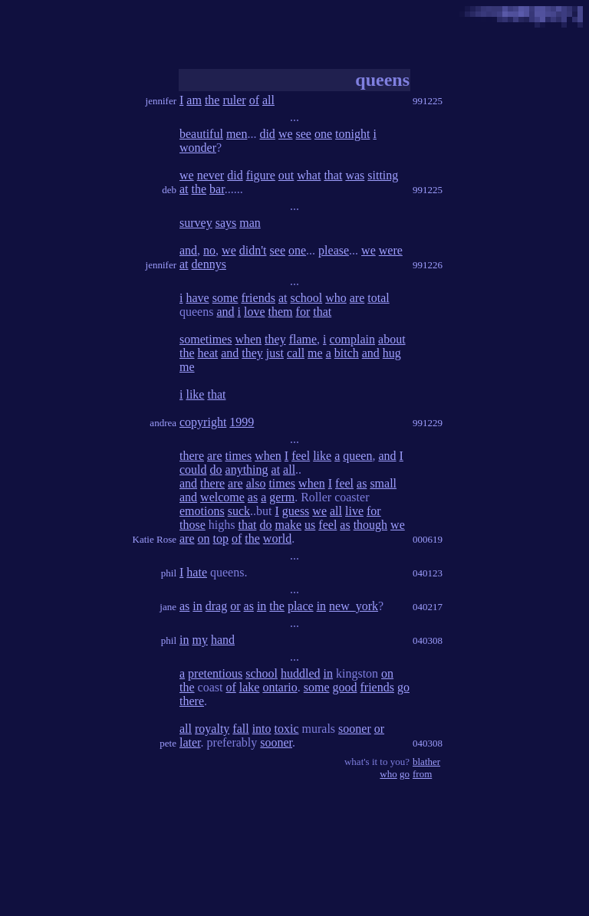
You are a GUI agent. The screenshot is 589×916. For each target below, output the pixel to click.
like (195, 394)
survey (195, 222)
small (383, 483)
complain (353, 339)
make (288, 524)
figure (260, 175)
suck (239, 510)
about (392, 339)
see (303, 133)
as (362, 483)
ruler (233, 100)
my (199, 639)
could (193, 469)
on (204, 538)
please (333, 250)
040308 (428, 640)
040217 (428, 606)
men (237, 133)
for (303, 311)
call (295, 353)
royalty (212, 728)
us (309, 524)
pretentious (215, 673)
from (422, 774)
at (184, 188)
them (280, 311)
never (211, 175)
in (197, 605)
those (192, 524)
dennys (209, 264)
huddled (301, 673)
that (333, 175)
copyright (202, 421)
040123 (428, 573)
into (261, 728)
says (226, 222)
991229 (428, 422)
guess (296, 510)
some (225, 297)
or (235, 605)
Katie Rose (154, 539)
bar (217, 188)
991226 (428, 265)
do (216, 469)
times (238, 455)
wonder (197, 147)
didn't (253, 250)
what (309, 175)
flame (303, 339)
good (345, 687)
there (191, 455)
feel (300, 455)
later (190, 742)
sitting (382, 175)
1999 (241, 421)
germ (281, 497)
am (194, 100)
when (248, 339)
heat (208, 353)
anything (246, 469)
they (275, 339)
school (306, 297)
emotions (202, 510)
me (315, 353)
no (209, 250)
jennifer (161, 101)
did (267, 133)
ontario (279, 687)
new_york (353, 605)
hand (223, 639)
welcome (222, 497)
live (354, 510)
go (403, 687)
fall (240, 728)
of (254, 100)
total (378, 297)
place (301, 605)
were (391, 250)
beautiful (201, 133)
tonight (352, 133)
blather (426, 761)
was (354, 175)
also (256, 483)
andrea (163, 422)
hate (196, 572)
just (275, 353)
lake (249, 687)
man (250, 222)
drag (216, 605)
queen (357, 455)
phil (168, 573)
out (286, 175)
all (268, 100)
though (370, 524)
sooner (354, 728)
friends (258, 297)
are (357, 297)
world (277, 538)
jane (168, 606)
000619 (428, 539)
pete (168, 743)
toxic (287, 728)
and (188, 250)
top (221, 538)
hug (392, 353)
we (285, 133)
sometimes (205, 339)
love (254, 311)
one (323, 133)
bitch (346, 353)
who (336, 297)
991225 (428, 101)
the (212, 100)
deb (169, 189)
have (197, 297)
